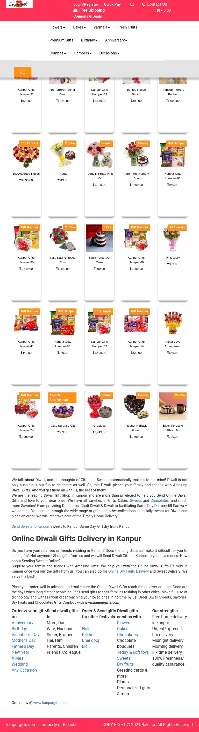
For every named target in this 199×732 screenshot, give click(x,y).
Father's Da (22, 646)
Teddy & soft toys (133, 652)
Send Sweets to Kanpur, (30, 526)
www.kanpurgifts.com (51, 703)
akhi (88, 634)
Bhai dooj (90, 640)
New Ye (18, 652)
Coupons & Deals (87, 16)
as (21, 658)
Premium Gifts (61, 40)
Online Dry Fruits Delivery (128, 571)
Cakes (79, 27)
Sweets (136, 500)
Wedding (20, 664)
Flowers (57, 27)
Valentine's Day (25, 634)
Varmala (102, 27)
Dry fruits (125, 664)
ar (27, 652)
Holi (85, 628)
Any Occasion (24, 670)
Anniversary (116, 40)
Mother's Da (23, 640)
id (86, 646)
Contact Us (157, 4)
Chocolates (160, 500)
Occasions (109, 53)
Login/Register (85, 4)
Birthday (89, 40)
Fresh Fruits (127, 27)
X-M (15, 658)
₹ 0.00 (166, 10)
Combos (57, 53)
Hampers (83, 53)
